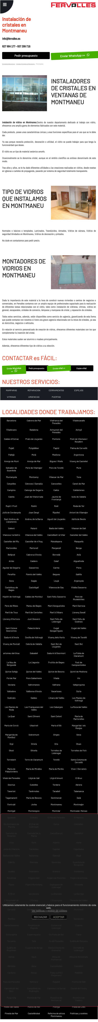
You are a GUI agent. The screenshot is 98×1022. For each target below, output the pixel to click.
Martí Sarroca (78, 605)
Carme (56, 567)
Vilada (56, 678)
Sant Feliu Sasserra (56, 596)
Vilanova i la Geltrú (11, 535)
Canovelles (56, 483)
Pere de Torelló (56, 467)
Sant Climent (34, 716)
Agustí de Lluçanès (56, 519)
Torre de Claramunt (34, 759)
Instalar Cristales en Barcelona (25, 64)
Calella (11, 496)
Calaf (56, 561)
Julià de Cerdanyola (11, 512)
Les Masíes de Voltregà (78, 699)
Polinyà (56, 1006)
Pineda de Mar (11, 1013)
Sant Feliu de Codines (79, 620)
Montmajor (79, 804)
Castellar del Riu (11, 541)
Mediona (56, 454)
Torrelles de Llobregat (56, 751)
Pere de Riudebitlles (78, 598)
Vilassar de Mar (56, 477)
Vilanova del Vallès (33, 535)
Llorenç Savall (78, 612)
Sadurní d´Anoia (11, 637)
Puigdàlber (34, 448)
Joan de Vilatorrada (34, 496)
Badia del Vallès (56, 528)
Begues (56, 574)
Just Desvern (34, 619)
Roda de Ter (78, 506)
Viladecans (11, 429)
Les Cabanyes (56, 707)
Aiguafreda (79, 561)
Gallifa (79, 574)
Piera (78, 567)
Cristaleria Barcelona (8, 64)
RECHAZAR (40, 917)
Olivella (34, 750)
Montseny (33, 477)
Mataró (34, 528)
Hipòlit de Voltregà (11, 596)
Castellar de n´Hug (33, 541)
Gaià (79, 797)
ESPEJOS (78, 390)
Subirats (11, 698)
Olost (11, 750)
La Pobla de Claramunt (78, 654)
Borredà (56, 554)
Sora (11, 580)
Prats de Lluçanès (33, 439)
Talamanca (79, 791)
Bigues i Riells (56, 461)
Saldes (34, 698)
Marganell (56, 548)
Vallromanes (34, 684)
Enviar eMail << (59, 368)
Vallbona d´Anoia (34, 691)
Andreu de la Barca (34, 519)
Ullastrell (34, 725)
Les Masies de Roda (11, 708)
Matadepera (56, 541)
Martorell (34, 548)
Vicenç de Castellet (79, 461)
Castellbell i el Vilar (56, 535)
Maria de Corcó (11, 725)
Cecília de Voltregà (34, 637)
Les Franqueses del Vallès (34, 708)
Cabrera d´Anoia (33, 554)
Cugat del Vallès (78, 628)
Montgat (11, 811)
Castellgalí (34, 587)
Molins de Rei (34, 1006)
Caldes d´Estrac (11, 439)
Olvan (78, 744)
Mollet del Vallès (11, 1006)
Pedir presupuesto (25, 55)
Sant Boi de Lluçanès (56, 645)
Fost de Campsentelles (79, 663)
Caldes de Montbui (34, 596)
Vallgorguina (79, 684)
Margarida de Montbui (11, 736)
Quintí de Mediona (78, 671)
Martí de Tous (11, 612)
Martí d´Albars (56, 612)
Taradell (56, 791)
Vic (78, 678)
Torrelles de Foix (79, 750)
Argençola (79, 580)
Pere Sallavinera (34, 678)
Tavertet (11, 791)
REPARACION (34, 390)
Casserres (34, 567)
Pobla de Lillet (78, 1006)
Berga (79, 548)
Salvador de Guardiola (11, 469)
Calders (33, 561)
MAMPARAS (11, 390)
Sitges (56, 734)
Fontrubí (11, 804)
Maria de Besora (33, 797)
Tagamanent (11, 797)
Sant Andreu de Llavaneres (11, 520)
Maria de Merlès (56, 769)
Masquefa (78, 541)
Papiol (56, 448)
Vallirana (56, 684)
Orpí (11, 744)
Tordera (56, 784)
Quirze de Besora (56, 671)
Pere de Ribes (11, 605)
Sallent (11, 528)
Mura (78, 467)
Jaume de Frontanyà (56, 498)
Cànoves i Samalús (34, 483)
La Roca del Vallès (78, 707)
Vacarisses (56, 691)
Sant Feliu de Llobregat (56, 620)
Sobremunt (34, 734)
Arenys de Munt (11, 461)
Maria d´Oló (56, 725)
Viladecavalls (79, 420)
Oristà (34, 744)
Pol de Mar (11, 678)
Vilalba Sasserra (78, 587)
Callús (56, 490)
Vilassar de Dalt (79, 528)
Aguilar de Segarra (11, 567)
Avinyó (79, 429)
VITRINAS (11, 397)
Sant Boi (79, 644)
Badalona (34, 429)
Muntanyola (11, 477)
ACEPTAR (59, 917)
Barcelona (11, 420)
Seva (78, 734)
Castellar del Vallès (79, 535)
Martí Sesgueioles (56, 605)
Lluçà (56, 580)
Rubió (34, 506)
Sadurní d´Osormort (56, 653)
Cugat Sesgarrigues (56, 629)
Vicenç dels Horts (56, 637)
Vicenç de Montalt (11, 644)
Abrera (79, 784)
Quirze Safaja (11, 671)
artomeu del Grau (11, 653)
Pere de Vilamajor (34, 467)
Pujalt (11, 448)
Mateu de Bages (33, 605)
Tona (79, 477)
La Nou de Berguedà (11, 663)
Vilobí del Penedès (11, 778)
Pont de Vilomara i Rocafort (78, 440)
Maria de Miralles (34, 769)
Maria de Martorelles (78, 717)
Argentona (79, 454)
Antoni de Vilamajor (78, 512)
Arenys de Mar (33, 461)
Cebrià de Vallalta (34, 644)
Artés (11, 561)
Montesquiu (34, 811)
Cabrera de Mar (34, 420)
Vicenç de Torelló (79, 637)
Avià (79, 554)
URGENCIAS (34, 397)
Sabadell (34, 653)
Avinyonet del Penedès (56, 431)
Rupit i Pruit (11, 506)
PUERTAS (56, 397)
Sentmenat (56, 797)
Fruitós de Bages (56, 662)
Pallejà (11, 454)
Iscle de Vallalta (79, 496)
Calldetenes (78, 490)
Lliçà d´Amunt (56, 778)
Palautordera (34, 628)
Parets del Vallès (34, 574)
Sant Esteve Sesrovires (11, 629)
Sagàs (34, 580)
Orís (56, 744)
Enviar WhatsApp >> (14, 370)
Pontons (56, 439)
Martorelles (11, 548)
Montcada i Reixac (78, 811)
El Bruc (78, 778)
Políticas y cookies (78, 1013)
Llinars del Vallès (56, 698)
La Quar (11, 716)
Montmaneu (56, 804)
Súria (78, 691)
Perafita (11, 574)
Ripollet (56, 512)
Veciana (11, 684)
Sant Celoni (56, 716)
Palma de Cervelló (78, 448)
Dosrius (11, 784)
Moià (34, 454)
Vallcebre (11, 691)
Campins (11, 490)
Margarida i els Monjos (79, 726)
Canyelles (11, 483)
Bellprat (11, 554)
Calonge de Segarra (34, 490)
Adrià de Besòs (79, 519)
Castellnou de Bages (11, 588)
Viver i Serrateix (79, 769)
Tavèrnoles (34, 791)
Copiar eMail (81, 368)
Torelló (56, 759)
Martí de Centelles (33, 612)
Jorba (34, 804)
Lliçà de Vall (33, 778)
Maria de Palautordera (11, 770)
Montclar (56, 811)
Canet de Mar (79, 483)
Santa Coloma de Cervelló (79, 761)
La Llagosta (33, 662)
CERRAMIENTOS (56, 390)
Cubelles (34, 784)
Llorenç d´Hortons (11, 619)
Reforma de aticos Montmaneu (56, 1014)
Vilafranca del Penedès (56, 421)
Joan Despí (34, 512)
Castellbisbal (34, 1013)
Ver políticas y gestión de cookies (49, 910)
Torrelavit (11, 759)
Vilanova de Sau (56, 587)
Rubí (56, 506)
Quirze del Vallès (34, 671)
